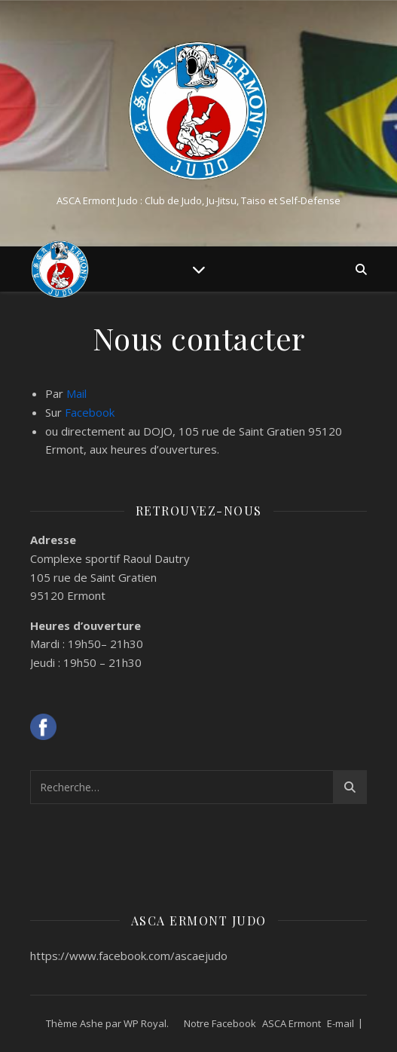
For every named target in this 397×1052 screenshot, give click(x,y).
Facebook (90, 412)
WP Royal (145, 1023)
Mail (76, 393)
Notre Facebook (220, 1023)
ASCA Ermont (291, 1023)
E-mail (340, 1023)
